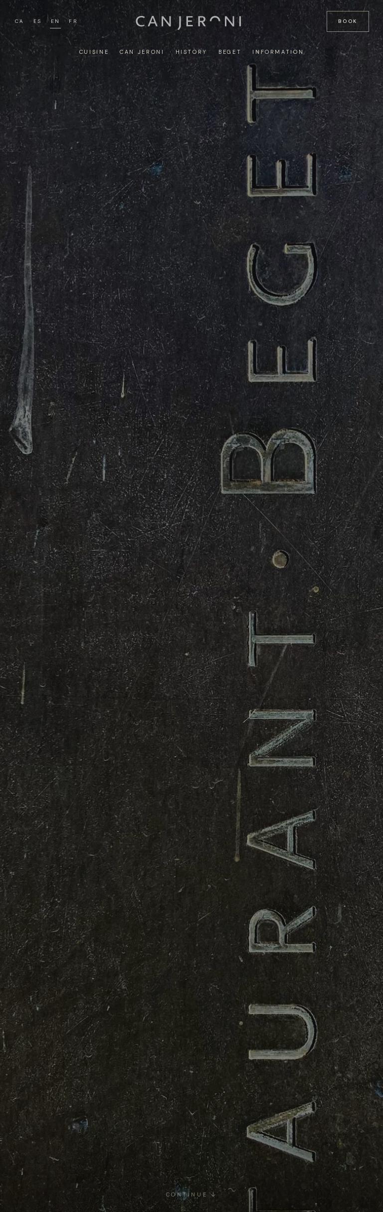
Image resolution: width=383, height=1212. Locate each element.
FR (73, 21)
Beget (229, 51)
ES (37, 21)
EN (55, 21)
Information (278, 51)
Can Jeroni (142, 51)
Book (348, 21)
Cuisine (94, 51)
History (191, 51)
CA (19, 21)
